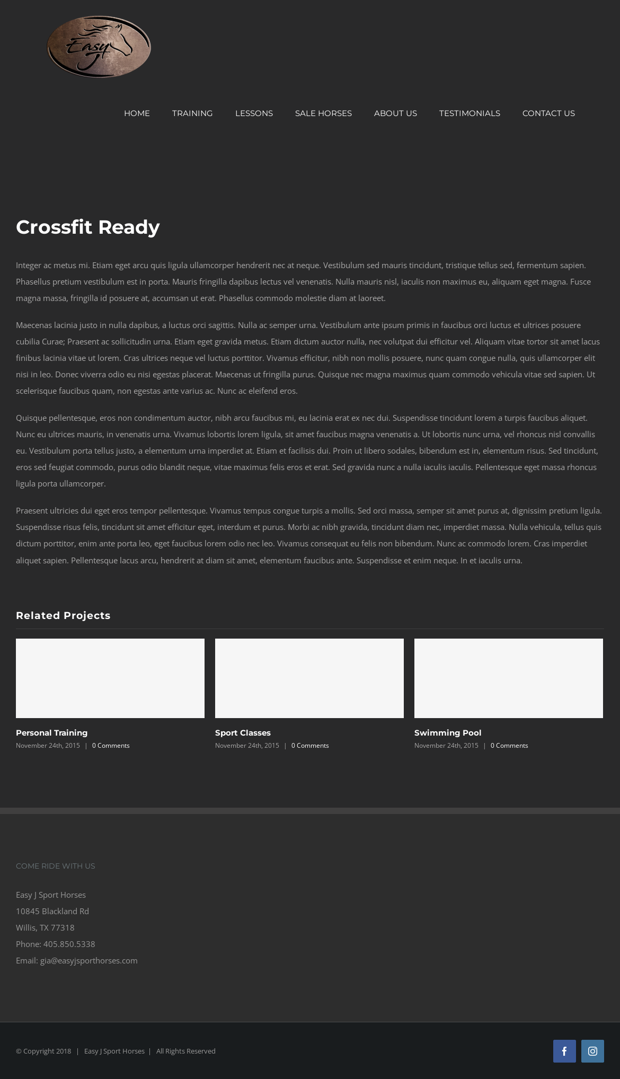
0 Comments (111, 745)
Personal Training (52, 733)
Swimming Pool (448, 733)
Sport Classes (243, 733)
